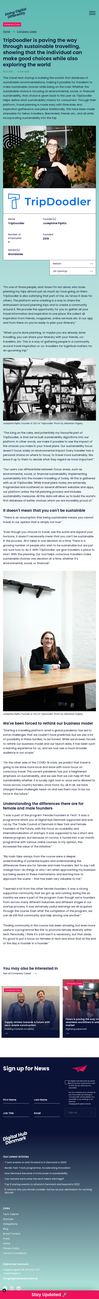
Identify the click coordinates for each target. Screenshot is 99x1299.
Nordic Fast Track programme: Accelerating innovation (37, 1167)
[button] (66, 1082)
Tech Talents (11, 1214)
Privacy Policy (11, 1248)
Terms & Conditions (14, 1253)
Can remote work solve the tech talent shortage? (34, 1178)
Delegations (10, 1224)
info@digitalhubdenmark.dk (80, 1104)
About (6, 1243)
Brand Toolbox (11, 1233)
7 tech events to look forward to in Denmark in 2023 (35, 1162)
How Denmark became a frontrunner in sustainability (36, 1173)
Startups (8, 1219)
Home (6, 31)
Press (6, 1238)
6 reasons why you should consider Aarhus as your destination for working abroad (48, 1191)
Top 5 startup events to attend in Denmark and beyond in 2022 (42, 1184)
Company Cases (26, 31)
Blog (5, 1229)
